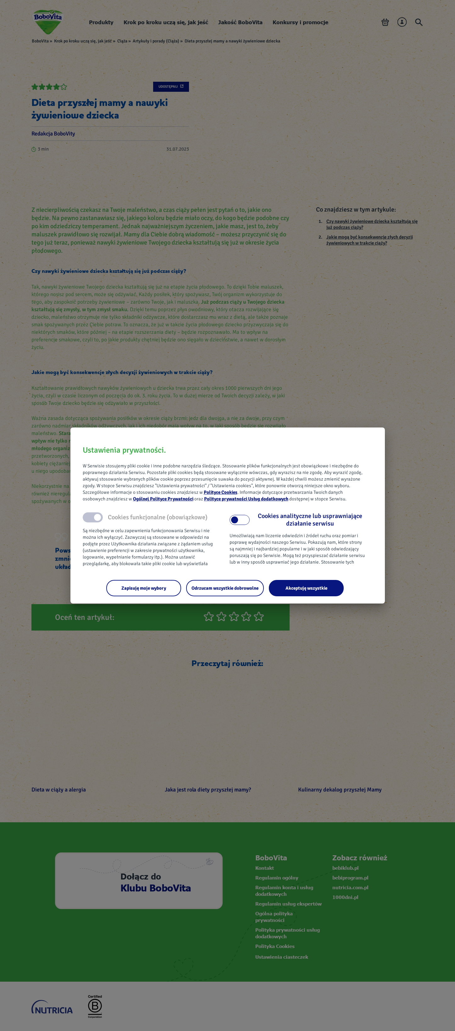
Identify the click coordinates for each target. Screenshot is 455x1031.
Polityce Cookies (220, 492)
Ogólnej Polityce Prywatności (163, 499)
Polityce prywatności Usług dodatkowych (246, 499)
